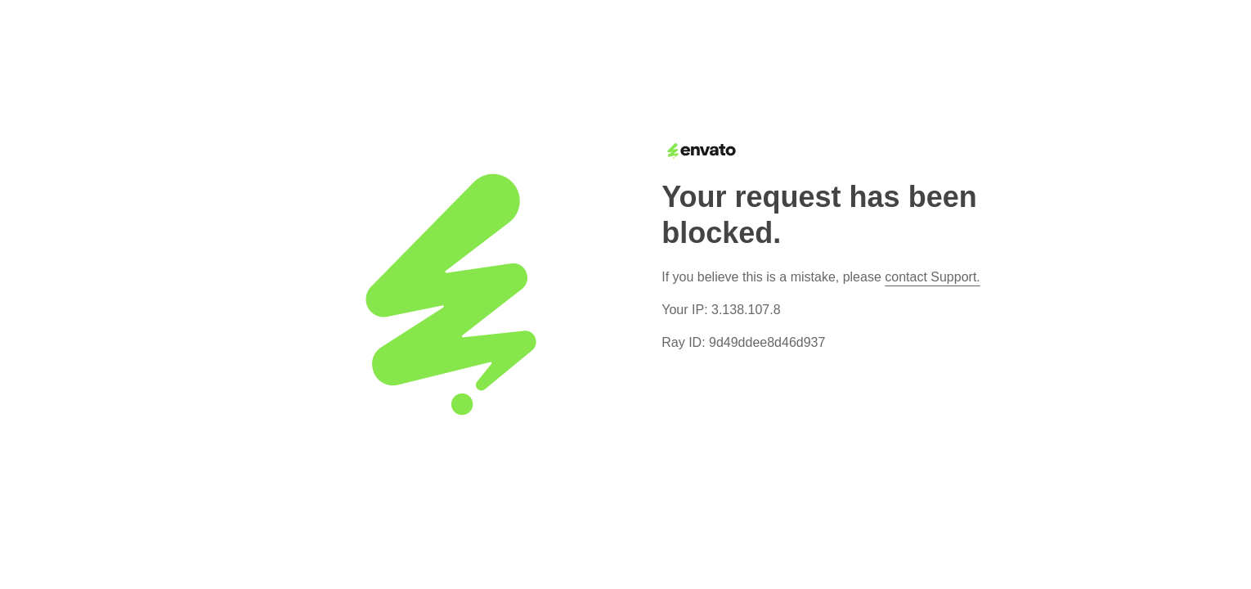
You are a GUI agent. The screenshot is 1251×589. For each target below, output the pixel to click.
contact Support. (932, 277)
